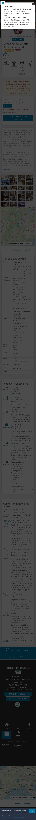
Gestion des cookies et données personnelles (13, 817)
